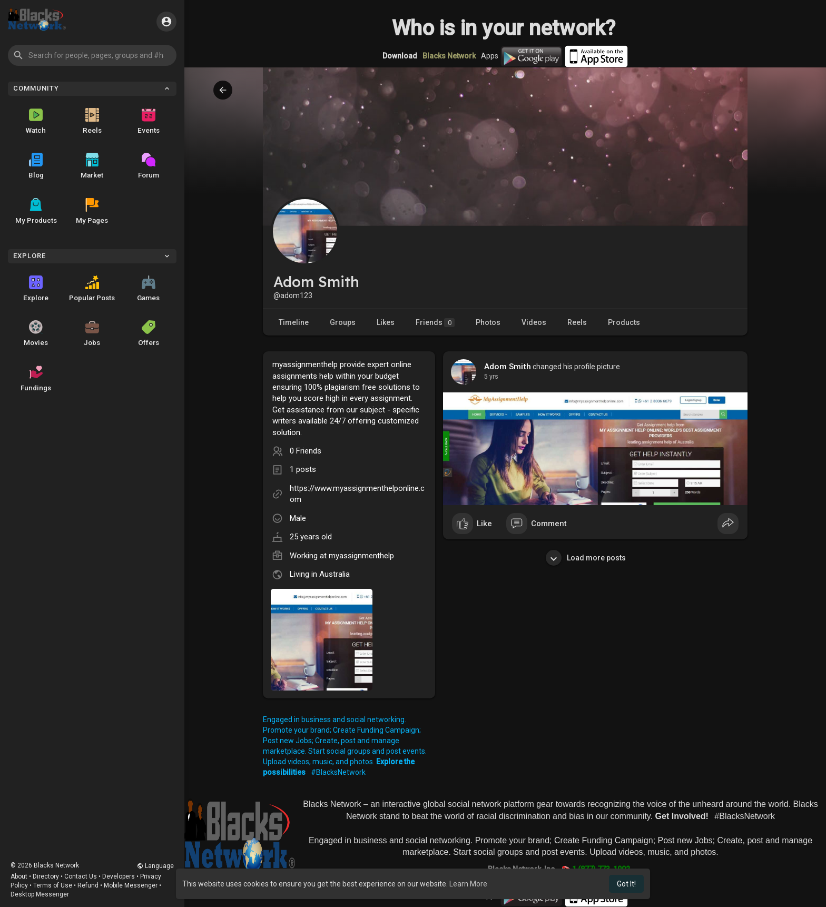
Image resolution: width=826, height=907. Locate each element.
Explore (35, 288)
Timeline (294, 322)
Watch (36, 121)
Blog (36, 166)
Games (148, 288)
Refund (88, 885)
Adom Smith (507, 366)
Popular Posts (92, 288)
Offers (148, 333)
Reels (92, 121)
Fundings (36, 379)
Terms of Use (52, 885)
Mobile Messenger (131, 885)
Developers (118, 876)
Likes (386, 322)
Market (92, 166)
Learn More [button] (468, 884)
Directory (46, 876)
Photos (488, 322)
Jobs (92, 333)
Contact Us (80, 876)
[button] (92, 55)
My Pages (92, 211)
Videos (534, 322)
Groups (343, 322)
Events (148, 121)
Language (155, 866)
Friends (435, 322)
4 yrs (491, 376)
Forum (148, 166)
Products (624, 322)
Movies (36, 333)
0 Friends (305, 451)
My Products (36, 211)
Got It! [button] (626, 884)
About (19, 876)
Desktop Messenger (40, 894)
